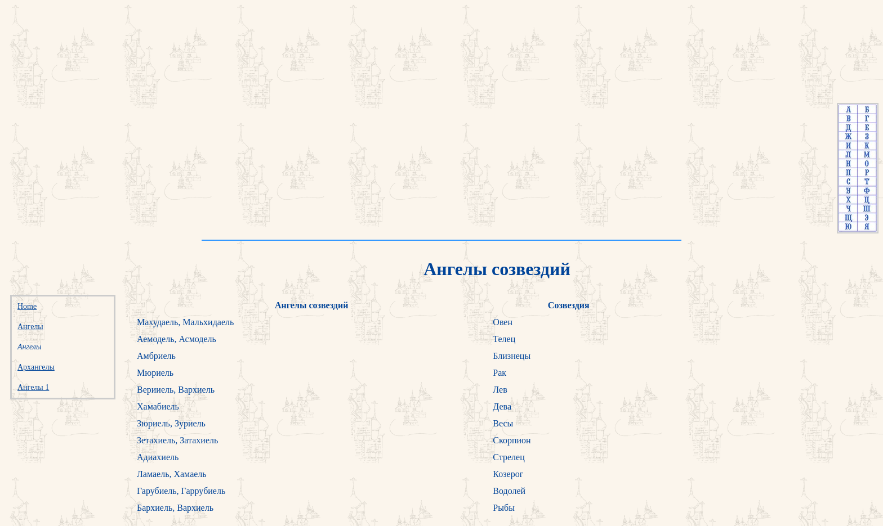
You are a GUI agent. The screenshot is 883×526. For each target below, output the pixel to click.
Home (27, 306)
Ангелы (30, 326)
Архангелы (36, 367)
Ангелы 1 (33, 387)
